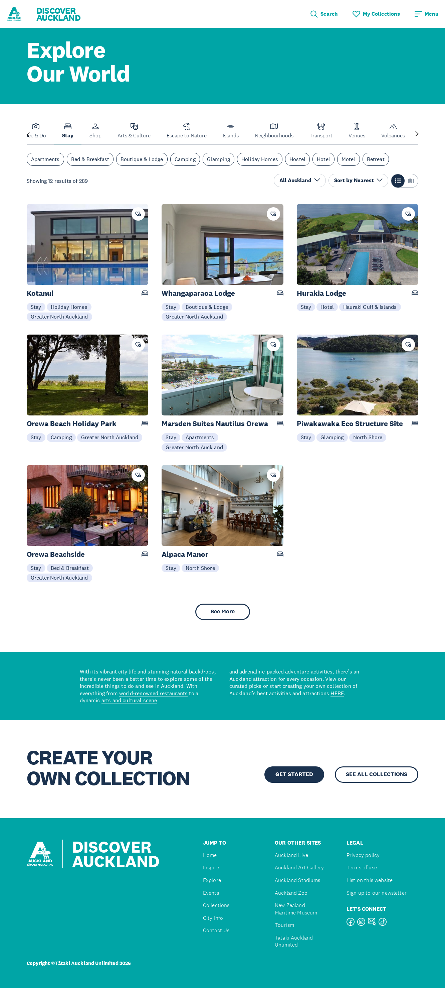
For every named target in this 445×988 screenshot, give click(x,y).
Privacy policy (363, 855)
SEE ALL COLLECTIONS (376, 774)
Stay (36, 306)
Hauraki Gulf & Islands (370, 306)
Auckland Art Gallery (299, 867)
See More (223, 611)
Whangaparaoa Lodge (198, 293)
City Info (213, 917)
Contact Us (216, 930)
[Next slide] (417, 134)
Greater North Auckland (59, 316)
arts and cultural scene (129, 700)
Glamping (218, 159)
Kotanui (40, 293)
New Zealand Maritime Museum (296, 909)
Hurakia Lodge (321, 293)
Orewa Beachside (56, 554)
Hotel (323, 159)
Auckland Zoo (291, 892)
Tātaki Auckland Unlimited (294, 941)
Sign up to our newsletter (377, 892)
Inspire (211, 867)
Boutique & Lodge (142, 159)
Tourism (284, 925)
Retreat (376, 159)
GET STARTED (294, 774)
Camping (185, 159)
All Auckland (299, 180)
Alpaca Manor (185, 554)
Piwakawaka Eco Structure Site (350, 423)
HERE (337, 693)
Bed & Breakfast (90, 159)
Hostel (297, 159)
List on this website (370, 880)
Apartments (45, 159)
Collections (216, 905)
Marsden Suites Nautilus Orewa (215, 423)
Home (210, 855)
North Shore (368, 437)
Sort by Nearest (358, 180)
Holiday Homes (259, 159)
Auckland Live (291, 855)
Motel (349, 159)
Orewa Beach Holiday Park (72, 423)
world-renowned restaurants (153, 693)
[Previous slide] (28, 134)
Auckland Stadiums (297, 880)
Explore (212, 880)
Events (211, 892)
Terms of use (362, 867)
